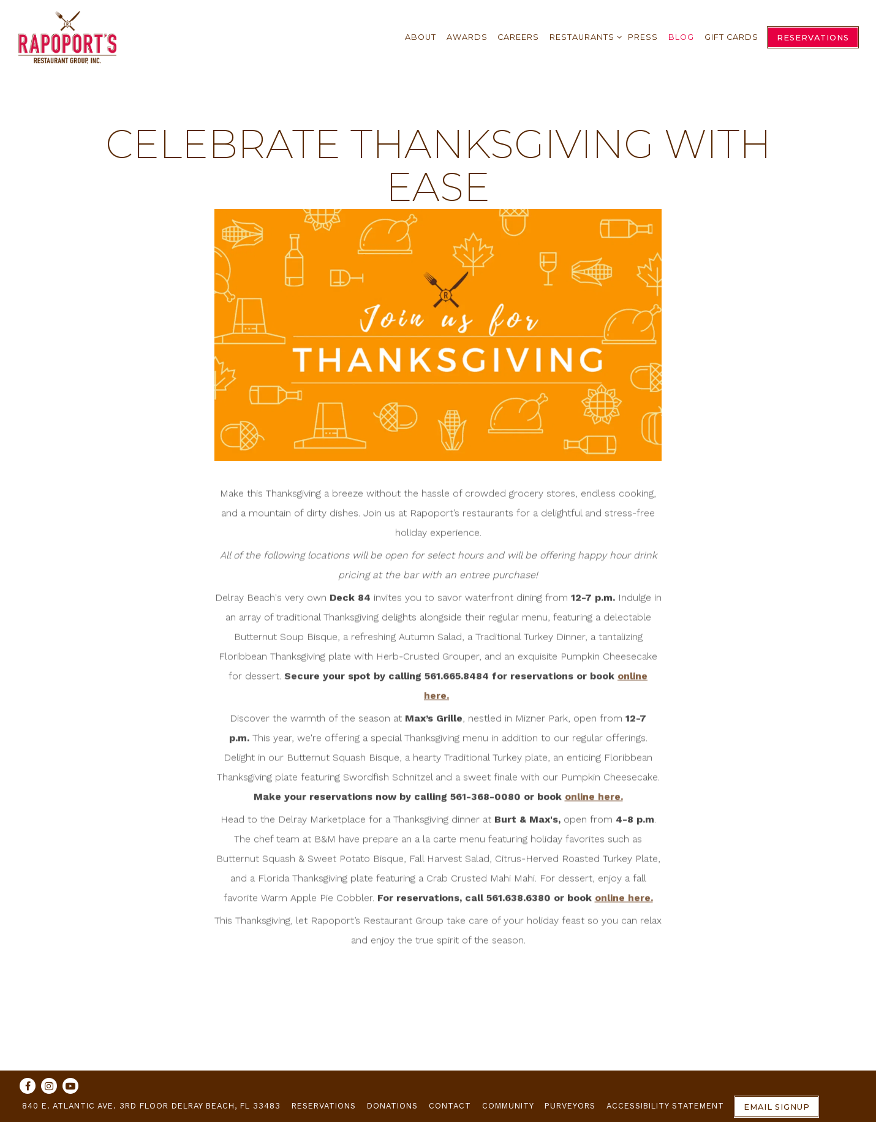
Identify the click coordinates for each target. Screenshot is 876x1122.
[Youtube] (70, 1086)
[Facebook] (28, 1086)
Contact (450, 1105)
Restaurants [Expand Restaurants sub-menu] (583, 35)
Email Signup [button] (777, 1107)
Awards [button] (467, 37)
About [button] (420, 37)
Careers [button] (518, 37)
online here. (594, 799)
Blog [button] (681, 37)
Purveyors (570, 1105)
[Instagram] (49, 1086)
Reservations (324, 1105)
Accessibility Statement (665, 1105)
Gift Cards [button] (731, 37)
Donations (392, 1105)
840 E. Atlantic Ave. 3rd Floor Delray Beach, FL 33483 (151, 1105)
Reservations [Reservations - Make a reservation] (813, 37)
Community (508, 1105)
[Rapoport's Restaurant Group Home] (67, 36)
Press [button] (643, 37)
